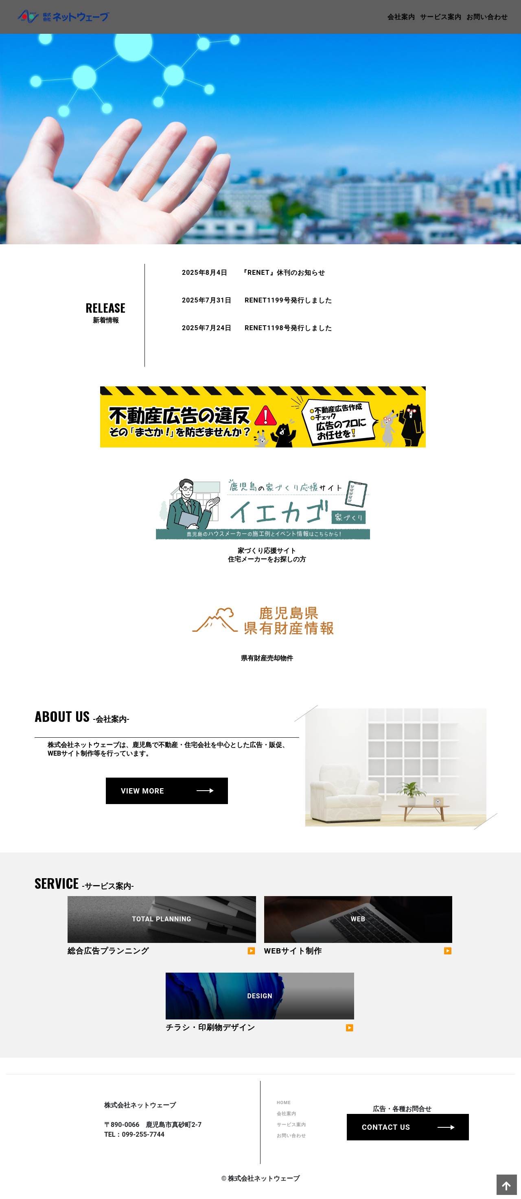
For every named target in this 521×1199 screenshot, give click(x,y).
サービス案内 (428, 15)
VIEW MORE (142, 791)
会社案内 (388, 15)
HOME (285, 1122)
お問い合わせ (474, 15)
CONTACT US (395, 1145)
